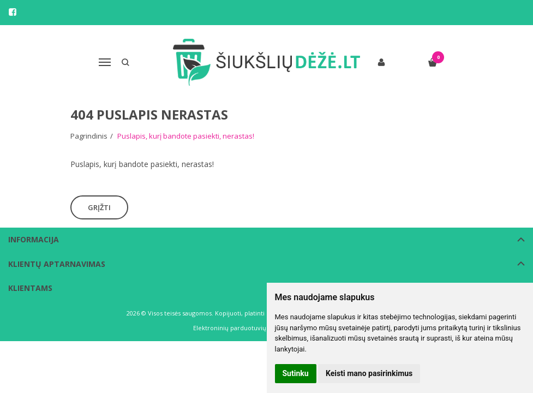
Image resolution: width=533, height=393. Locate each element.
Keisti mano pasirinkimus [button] (369, 373)
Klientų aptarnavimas (56, 264)
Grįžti (99, 207)
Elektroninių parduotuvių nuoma (241, 328)
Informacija (33, 239)
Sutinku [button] (296, 373)
